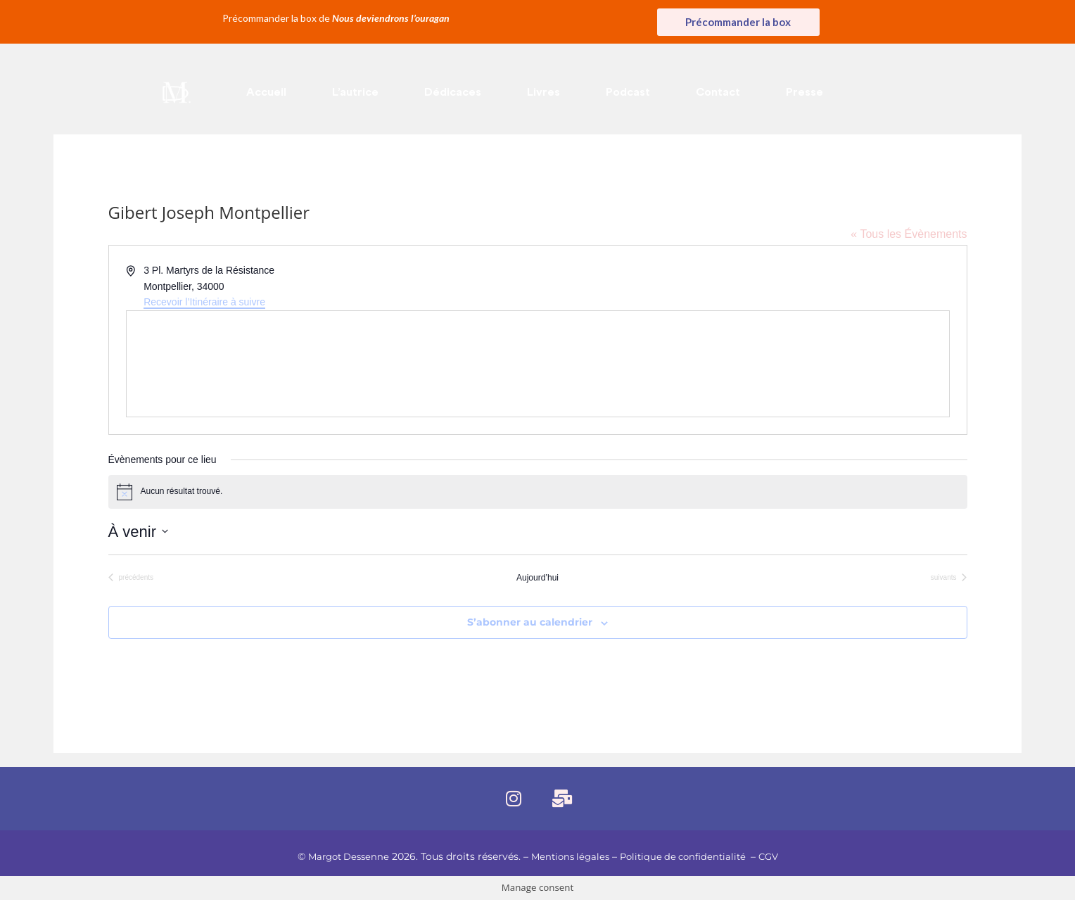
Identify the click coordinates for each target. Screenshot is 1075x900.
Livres (543, 92)
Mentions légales (568, 856)
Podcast (628, 92)
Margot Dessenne (341, 856)
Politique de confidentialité (688, 856)
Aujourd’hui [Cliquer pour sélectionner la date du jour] (537, 578)
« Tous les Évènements (909, 234)
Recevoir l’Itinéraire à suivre (204, 302)
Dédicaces (452, 92)
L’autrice (355, 92)
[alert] (537, 492)
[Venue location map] (538, 364)
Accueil (266, 92)
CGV (778, 856)
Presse (804, 92)
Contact (718, 92)
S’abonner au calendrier (529, 622)
